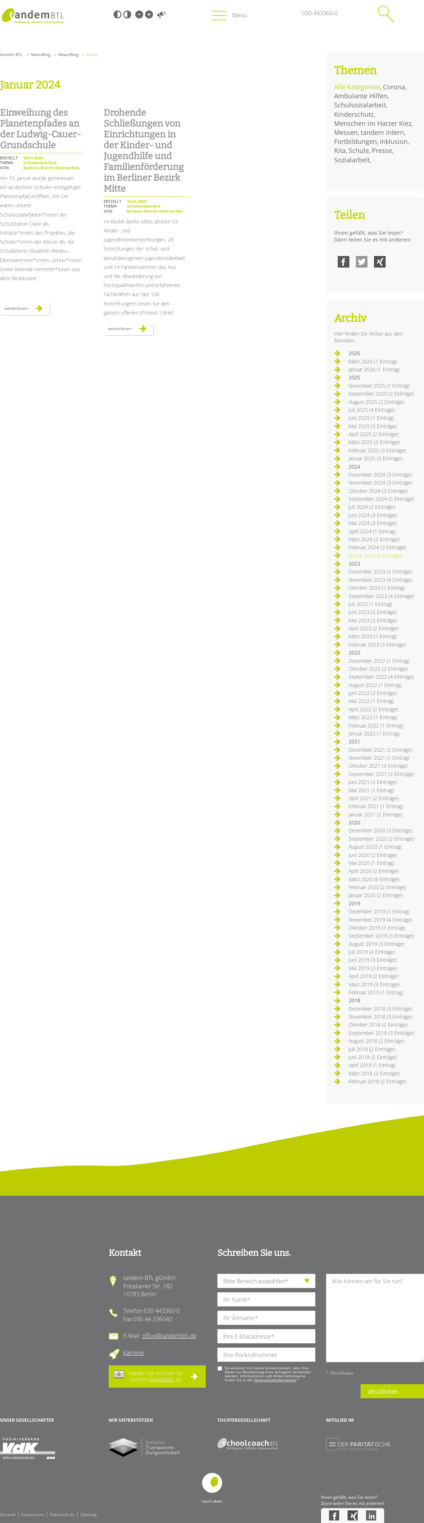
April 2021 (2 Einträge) (374, 798)
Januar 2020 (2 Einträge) (376, 895)
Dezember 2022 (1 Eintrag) (379, 660)
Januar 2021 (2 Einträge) (376, 814)
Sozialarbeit (352, 159)
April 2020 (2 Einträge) (374, 870)
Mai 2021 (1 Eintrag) (371, 790)
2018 (354, 1000)
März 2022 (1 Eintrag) (373, 717)
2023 (354, 563)
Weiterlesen (27, 310)
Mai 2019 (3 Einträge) (373, 968)
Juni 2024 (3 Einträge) (373, 515)
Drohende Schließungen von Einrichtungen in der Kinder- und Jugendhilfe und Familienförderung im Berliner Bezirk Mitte (144, 150)
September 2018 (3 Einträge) (381, 1032)
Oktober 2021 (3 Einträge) (378, 765)
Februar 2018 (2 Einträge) (377, 1081)
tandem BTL (11, 54)
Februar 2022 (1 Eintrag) (376, 725)
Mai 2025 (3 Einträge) (373, 426)
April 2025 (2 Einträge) (374, 434)
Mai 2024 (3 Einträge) (373, 523)
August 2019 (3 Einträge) (376, 943)
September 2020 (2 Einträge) (381, 838)
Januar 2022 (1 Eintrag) (374, 733)
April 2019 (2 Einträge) (374, 976)
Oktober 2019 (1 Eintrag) (377, 927)
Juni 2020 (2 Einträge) (373, 855)
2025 (354, 377)
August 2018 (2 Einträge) (376, 1040)
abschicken (383, 1391)
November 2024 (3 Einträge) (380, 482)
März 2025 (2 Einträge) (374, 442)
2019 (354, 903)
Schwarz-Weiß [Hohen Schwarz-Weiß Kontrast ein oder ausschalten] (117, 14)
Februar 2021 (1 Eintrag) (376, 806)
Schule (359, 150)
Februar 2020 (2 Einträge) (377, 887)
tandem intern (382, 132)
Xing (380, 262)
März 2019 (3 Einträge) (374, 984)
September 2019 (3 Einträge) (381, 935)
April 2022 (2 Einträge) (374, 709)
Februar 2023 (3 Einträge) (377, 644)
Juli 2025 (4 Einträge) (372, 409)
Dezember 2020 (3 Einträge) (380, 830)
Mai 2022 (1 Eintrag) (371, 700)
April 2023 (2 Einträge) (374, 628)
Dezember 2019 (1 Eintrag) (379, 911)
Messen (346, 132)
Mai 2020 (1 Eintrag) (371, 862)
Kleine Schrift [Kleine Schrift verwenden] (139, 14)
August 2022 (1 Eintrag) (375, 685)
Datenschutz (62, 1514)
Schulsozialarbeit (360, 105)
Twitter (361, 262)
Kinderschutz (354, 114)
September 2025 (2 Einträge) (381, 393)
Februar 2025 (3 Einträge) (377, 450)
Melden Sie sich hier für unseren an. (156, 1376)
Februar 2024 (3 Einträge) (377, 547)
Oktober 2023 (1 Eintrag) (377, 587)
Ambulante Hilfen (360, 95)
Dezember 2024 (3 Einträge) (380, 474)
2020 (354, 822)
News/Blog (40, 54)
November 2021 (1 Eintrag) (379, 757)
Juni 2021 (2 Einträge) (373, 781)
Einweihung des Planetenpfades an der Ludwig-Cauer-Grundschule (40, 129)
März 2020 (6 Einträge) (374, 879)
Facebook (343, 262)
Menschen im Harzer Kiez (372, 123)
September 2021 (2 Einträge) (381, 774)
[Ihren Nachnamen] (266, 1299)
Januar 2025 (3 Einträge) (376, 458)
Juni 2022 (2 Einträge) (373, 693)
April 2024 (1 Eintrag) (372, 531)
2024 (354, 466)
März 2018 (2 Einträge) (374, 1073)
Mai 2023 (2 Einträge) (373, 620)
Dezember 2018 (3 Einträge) (380, 1008)
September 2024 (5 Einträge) (381, 498)
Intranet (8, 1514)
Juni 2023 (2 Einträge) (373, 612)
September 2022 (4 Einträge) (381, 676)
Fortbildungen (355, 141)
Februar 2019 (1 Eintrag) (376, 992)
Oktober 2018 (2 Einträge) (378, 1024)
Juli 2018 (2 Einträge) (372, 1049)
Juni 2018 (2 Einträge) (373, 1057)
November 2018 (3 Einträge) (380, 1016)
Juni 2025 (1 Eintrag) (371, 417)
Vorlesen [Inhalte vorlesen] (161, 14)
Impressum (32, 1514)
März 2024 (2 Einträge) (374, 539)
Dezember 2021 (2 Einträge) (380, 749)
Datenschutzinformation (275, 1379)
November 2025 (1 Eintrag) (379, 385)
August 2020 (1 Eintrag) (375, 846)
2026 (354, 353)
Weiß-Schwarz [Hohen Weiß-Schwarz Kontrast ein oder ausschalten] (127, 14)
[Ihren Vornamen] (266, 1318)
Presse (382, 150)
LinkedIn (371, 1515)
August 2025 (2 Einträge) (376, 401)
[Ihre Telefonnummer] (266, 1355)
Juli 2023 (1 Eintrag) (370, 604)
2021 (354, 741)
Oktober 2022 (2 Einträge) (378, 668)
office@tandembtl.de (169, 1336)
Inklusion (394, 141)
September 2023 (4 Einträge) (381, 596)
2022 (354, 652)
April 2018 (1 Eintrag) (372, 1065)
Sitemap (88, 1514)
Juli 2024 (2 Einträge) (372, 506)
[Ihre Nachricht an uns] (375, 1318)
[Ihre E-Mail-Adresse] (266, 1336)
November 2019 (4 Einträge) (380, 919)
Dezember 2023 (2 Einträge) (380, 571)
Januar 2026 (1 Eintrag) (374, 369)
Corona (394, 86)
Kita (340, 150)
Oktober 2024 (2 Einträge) (378, 490)
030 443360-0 (320, 13)
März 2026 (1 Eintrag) (373, 361)
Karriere (133, 1353)
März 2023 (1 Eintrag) (373, 636)
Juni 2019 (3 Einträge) (373, 959)
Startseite (33, 16)
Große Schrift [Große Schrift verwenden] (149, 14)
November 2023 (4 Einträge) (380, 579)
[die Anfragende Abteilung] (266, 1281)
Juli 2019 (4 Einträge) (372, 951)
